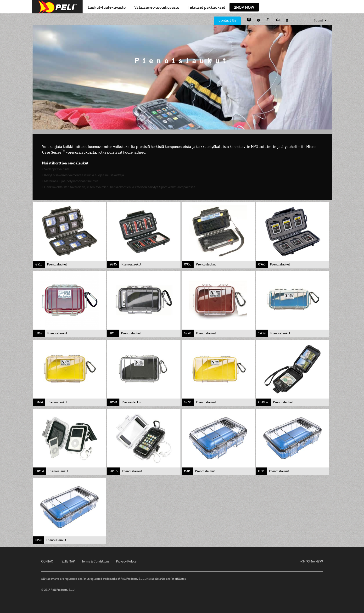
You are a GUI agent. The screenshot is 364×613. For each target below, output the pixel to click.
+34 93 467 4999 (311, 561)
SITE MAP (68, 561)
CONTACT (48, 561)
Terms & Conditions (95, 561)
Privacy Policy (126, 561)
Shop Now (244, 7)
